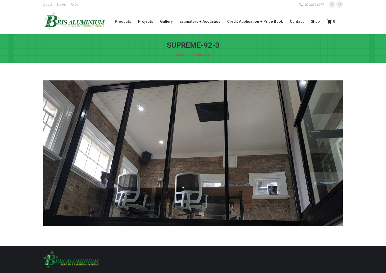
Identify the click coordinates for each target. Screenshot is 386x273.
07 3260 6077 (314, 4)
